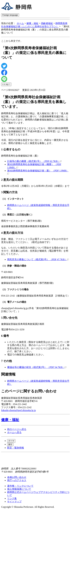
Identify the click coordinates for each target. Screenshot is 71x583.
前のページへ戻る (16, 429)
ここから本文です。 (12, 41)
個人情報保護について (19, 489)
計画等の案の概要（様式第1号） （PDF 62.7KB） (34, 161)
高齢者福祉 (47, 23)
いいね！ (6, 84)
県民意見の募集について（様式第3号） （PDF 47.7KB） (38, 259)
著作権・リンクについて (20, 486)
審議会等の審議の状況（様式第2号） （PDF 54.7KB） (36, 367)
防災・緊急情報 (15, 447)
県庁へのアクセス (16, 480)
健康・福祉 (32, 23)
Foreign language (10, 15)
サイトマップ (14, 501)
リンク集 (12, 498)
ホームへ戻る (14, 432)
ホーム (20, 23)
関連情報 (8, 374)
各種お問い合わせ (16, 477)
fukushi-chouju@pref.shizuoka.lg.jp (18, 410)
